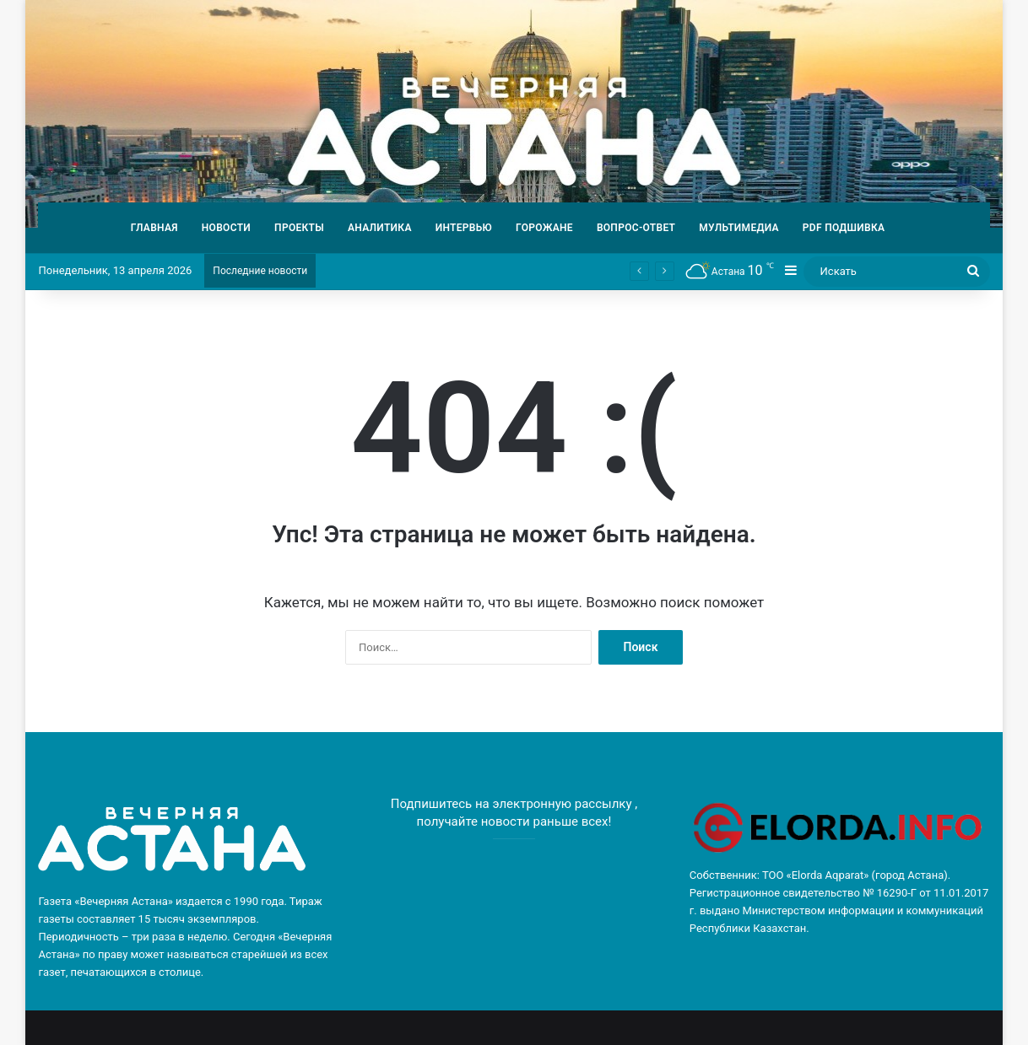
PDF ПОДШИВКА (844, 228)
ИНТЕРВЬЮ (464, 228)
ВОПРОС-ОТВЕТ (636, 228)
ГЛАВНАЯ (154, 228)
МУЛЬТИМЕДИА (739, 228)
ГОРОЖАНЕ (544, 228)
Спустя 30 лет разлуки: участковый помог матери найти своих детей (486, 270)
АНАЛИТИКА (380, 228)
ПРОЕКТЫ (299, 228)
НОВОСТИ (226, 228)
